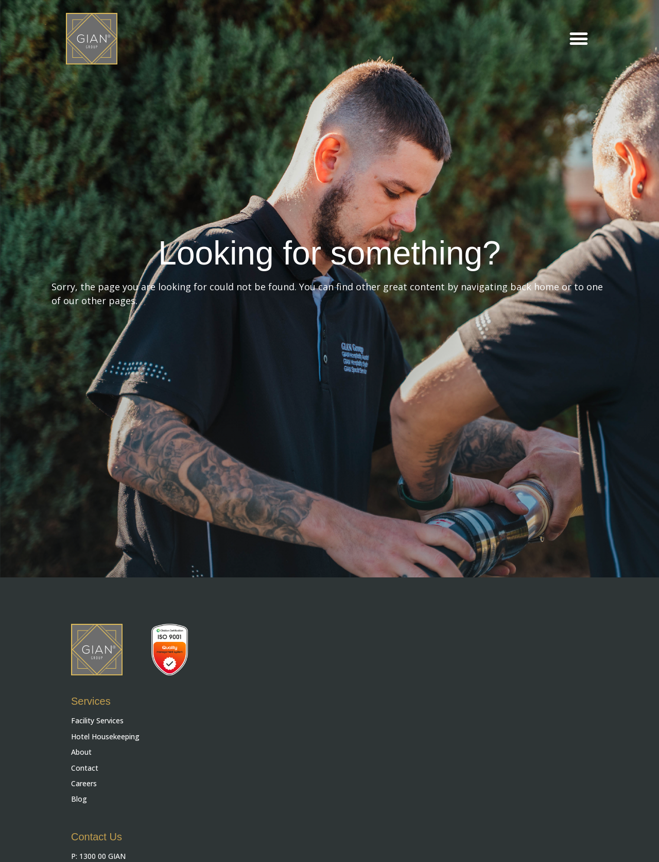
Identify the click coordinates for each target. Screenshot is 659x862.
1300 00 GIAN (102, 856)
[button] (578, 39)
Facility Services (97, 720)
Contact (84, 768)
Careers (84, 783)
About (81, 752)
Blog (79, 799)
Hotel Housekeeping (105, 736)
